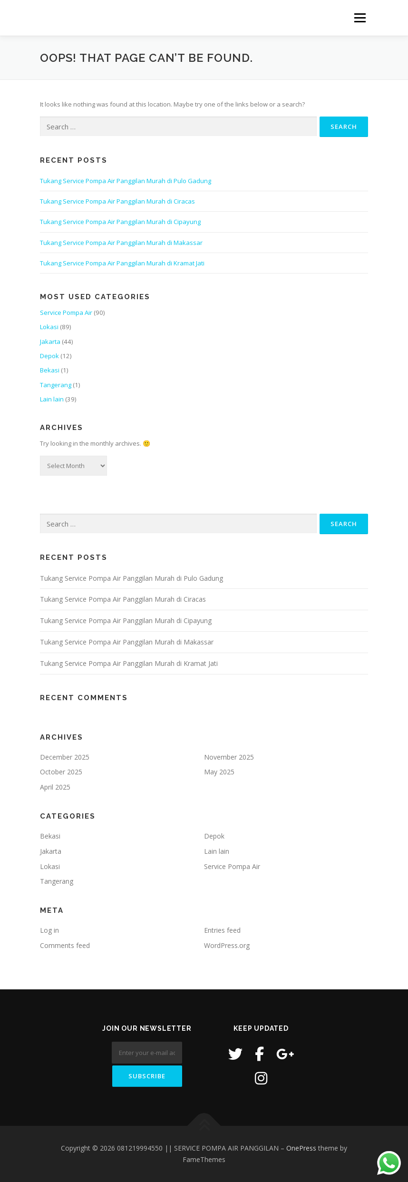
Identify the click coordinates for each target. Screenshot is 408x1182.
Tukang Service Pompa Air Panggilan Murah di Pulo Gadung (125, 180)
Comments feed (65, 945)
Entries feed (222, 930)
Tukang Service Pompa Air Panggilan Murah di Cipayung (120, 221)
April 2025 (55, 786)
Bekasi (49, 370)
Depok (49, 356)
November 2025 (229, 757)
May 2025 (219, 771)
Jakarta (50, 341)
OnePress (301, 1148)
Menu (359, 17)
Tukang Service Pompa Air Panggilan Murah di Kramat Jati (122, 263)
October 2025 (61, 771)
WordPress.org (227, 945)
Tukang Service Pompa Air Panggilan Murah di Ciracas (117, 201)
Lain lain (52, 399)
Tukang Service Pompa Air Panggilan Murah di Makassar (121, 242)
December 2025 (64, 757)
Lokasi (49, 326)
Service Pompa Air (66, 312)
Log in (49, 930)
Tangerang (55, 385)
